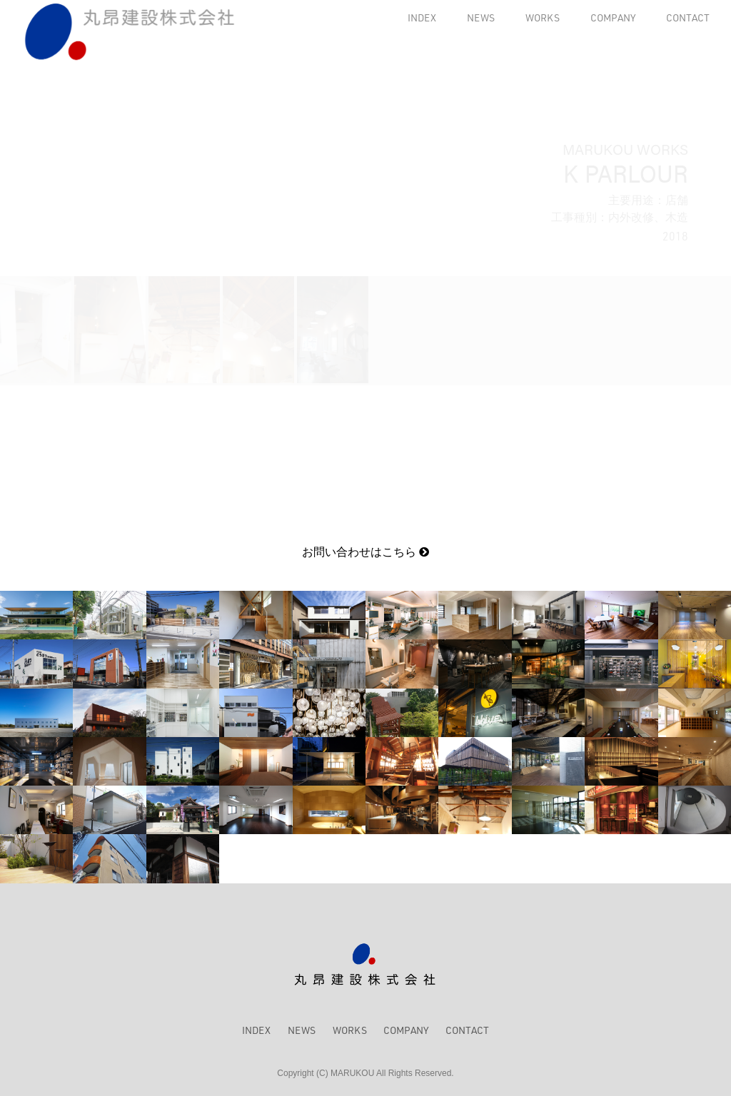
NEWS (481, 17)
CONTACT (688, 17)
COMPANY (612, 17)
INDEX (422, 17)
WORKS (542, 17)
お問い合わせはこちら (365, 552)
